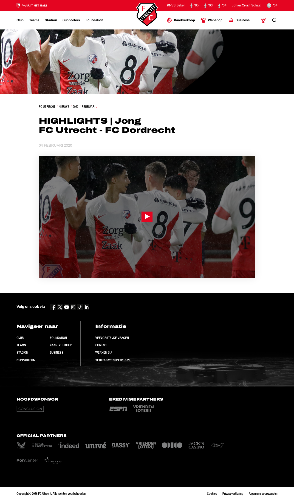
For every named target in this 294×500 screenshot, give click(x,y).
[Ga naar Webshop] (212, 20)
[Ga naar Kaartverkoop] (181, 20)
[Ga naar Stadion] (51, 20)
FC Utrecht (47, 107)
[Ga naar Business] (239, 20)
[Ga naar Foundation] (94, 20)
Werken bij (103, 352)
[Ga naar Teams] (34, 20)
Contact (101, 345)
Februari (88, 107)
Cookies (212, 493)
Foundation (58, 338)
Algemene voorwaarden (263, 493)
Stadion (22, 352)
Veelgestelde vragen (112, 338)
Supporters (26, 360)
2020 (75, 107)
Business (56, 352)
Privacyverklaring (232, 493)
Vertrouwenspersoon (112, 360)
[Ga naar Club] (20, 20)
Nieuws (64, 107)
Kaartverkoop (61, 345)
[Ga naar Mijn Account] (263, 20)
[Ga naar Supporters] (71, 20)
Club (20, 338)
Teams (21, 345)
